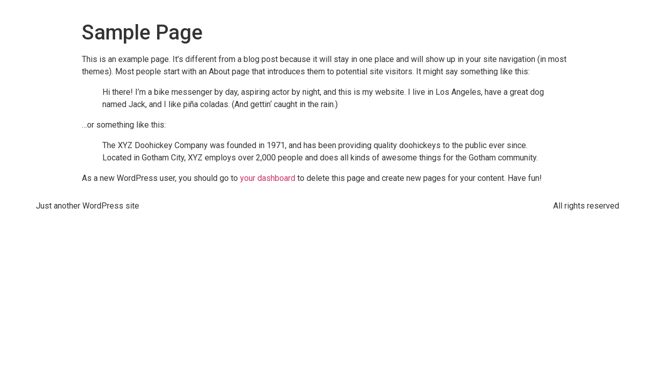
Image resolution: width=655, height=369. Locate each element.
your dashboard (267, 178)
